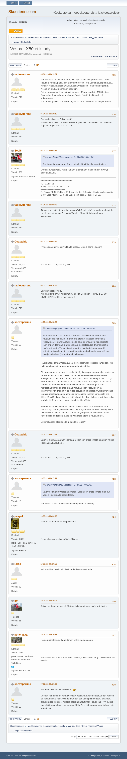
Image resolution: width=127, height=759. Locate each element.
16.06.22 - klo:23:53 (49, 564)
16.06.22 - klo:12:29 (49, 322)
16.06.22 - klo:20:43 (49, 516)
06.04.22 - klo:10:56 (49, 285)
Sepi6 (18, 150)
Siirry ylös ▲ (116, 756)
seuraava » (111, 56)
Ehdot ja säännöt (102, 756)
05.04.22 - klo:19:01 (49, 74)
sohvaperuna (23, 322)
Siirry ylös (15, 719)
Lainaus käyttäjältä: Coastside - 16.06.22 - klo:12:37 (68, 485)
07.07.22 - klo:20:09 (49, 684)
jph (17, 600)
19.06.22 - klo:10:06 (49, 601)
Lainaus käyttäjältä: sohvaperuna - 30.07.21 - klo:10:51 (70, 329)
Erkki (18, 564)
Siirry (73, 737)
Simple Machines (29, 756)
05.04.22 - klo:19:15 (49, 114)
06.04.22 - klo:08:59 (49, 242)
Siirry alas (15, 65)
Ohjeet (91, 756)
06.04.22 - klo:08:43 (49, 205)
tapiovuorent (23, 74)
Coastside (21, 241)
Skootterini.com (22, 11)
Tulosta (112, 65)
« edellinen (97, 56)
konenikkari (22, 634)
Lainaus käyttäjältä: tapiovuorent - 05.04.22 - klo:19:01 (70, 157)
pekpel (19, 516)
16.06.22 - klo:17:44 (49, 478)
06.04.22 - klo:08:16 (49, 151)
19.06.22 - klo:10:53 (49, 635)
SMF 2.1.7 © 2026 (13, 756)
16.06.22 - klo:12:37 (49, 434)
